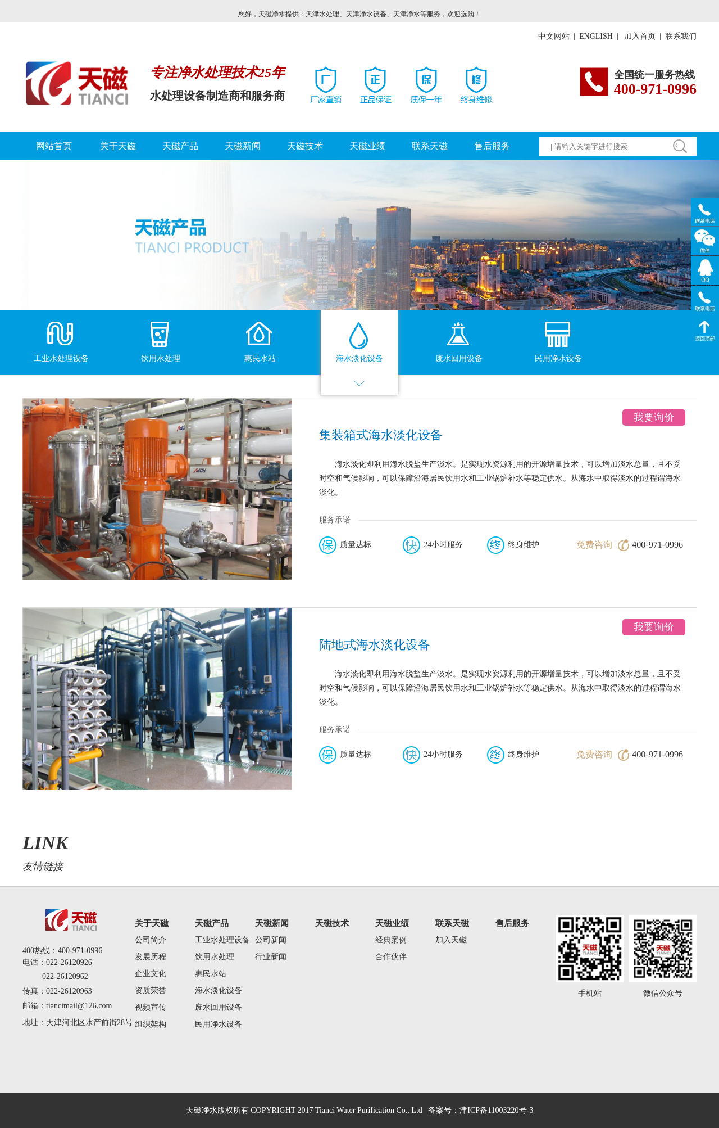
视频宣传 (150, 1007)
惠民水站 (210, 973)
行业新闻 (270, 957)
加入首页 (641, 36)
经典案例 (391, 940)
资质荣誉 (150, 990)
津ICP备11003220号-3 (496, 1110)
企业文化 (150, 973)
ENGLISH (596, 36)
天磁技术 (305, 146)
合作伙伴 (391, 957)
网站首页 (54, 146)
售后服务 (492, 146)
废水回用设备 (218, 1007)
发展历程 (150, 957)
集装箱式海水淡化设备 (381, 435)
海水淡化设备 (218, 990)
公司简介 (150, 940)
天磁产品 (180, 146)
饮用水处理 (214, 957)
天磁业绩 (367, 146)
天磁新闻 (243, 146)
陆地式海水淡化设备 (374, 645)
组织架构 (150, 1024)
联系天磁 (430, 146)
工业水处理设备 (222, 940)
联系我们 (681, 36)
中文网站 (554, 36)
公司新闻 (270, 940)
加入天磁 (451, 940)
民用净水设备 (218, 1024)
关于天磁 (118, 146)
